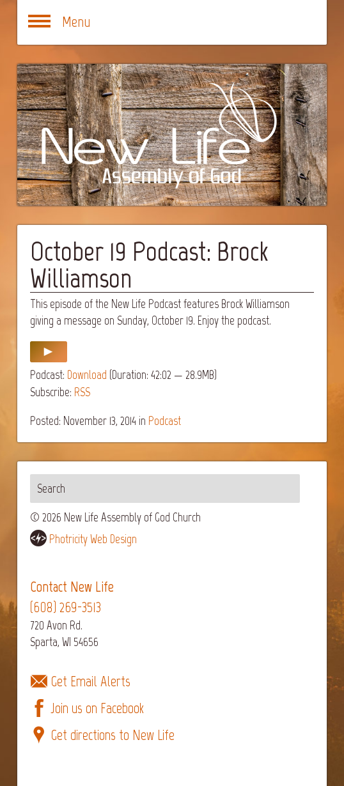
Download (87, 374)
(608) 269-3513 (65, 607)
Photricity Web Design (93, 539)
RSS (82, 392)
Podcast (164, 420)
